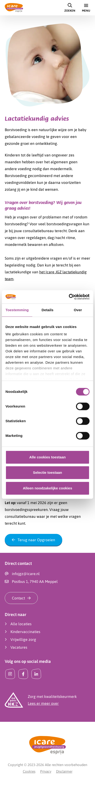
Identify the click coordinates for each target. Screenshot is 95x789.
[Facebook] (23, 674)
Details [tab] (47, 310)
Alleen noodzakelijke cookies (47, 488)
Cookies (29, 771)
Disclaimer (64, 771)
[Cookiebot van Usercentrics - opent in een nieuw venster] (69, 297)
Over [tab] (78, 310)
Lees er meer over (43, 703)
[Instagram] (10, 674)
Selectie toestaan (47, 472)
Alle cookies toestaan (47, 457)
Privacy (45, 771)
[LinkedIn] (36, 674)
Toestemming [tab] (17, 310)
